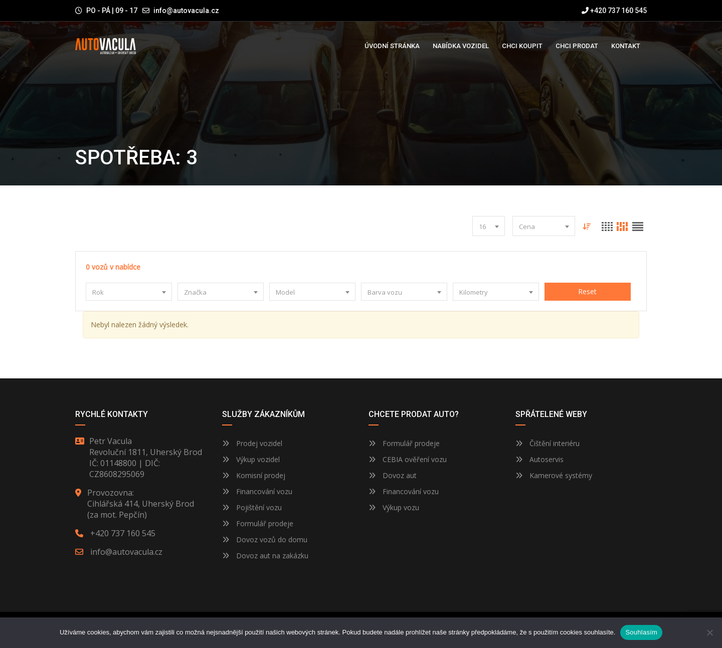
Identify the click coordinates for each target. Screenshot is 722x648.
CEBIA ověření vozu (415, 459)
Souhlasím (641, 632)
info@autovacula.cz (186, 11)
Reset (587, 291)
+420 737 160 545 (614, 11)
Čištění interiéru (547, 443)
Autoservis (539, 459)
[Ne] (709, 632)
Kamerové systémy (553, 475)
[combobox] (488, 226)
